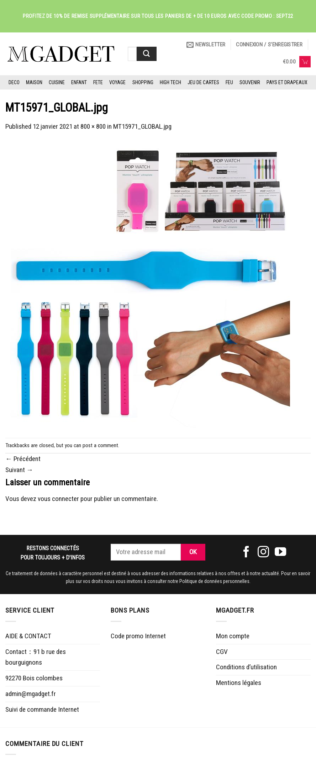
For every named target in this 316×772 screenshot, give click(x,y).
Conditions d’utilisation (246, 667)
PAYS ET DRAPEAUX (287, 82)
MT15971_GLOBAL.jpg (142, 126)
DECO (14, 82)
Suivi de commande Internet (42, 709)
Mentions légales (238, 683)
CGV (222, 652)
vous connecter (58, 499)
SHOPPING (142, 82)
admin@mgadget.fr (30, 694)
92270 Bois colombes (34, 678)
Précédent (23, 459)
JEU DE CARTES (203, 82)
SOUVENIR (249, 82)
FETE (98, 82)
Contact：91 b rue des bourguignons (35, 657)
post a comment (100, 445)
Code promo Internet (138, 636)
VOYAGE (117, 82)
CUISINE (57, 82)
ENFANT (79, 82)
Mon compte (232, 636)
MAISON (34, 82)
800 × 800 (93, 126)
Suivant (19, 470)
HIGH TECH (170, 82)
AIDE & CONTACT (28, 636)
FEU (229, 82)
